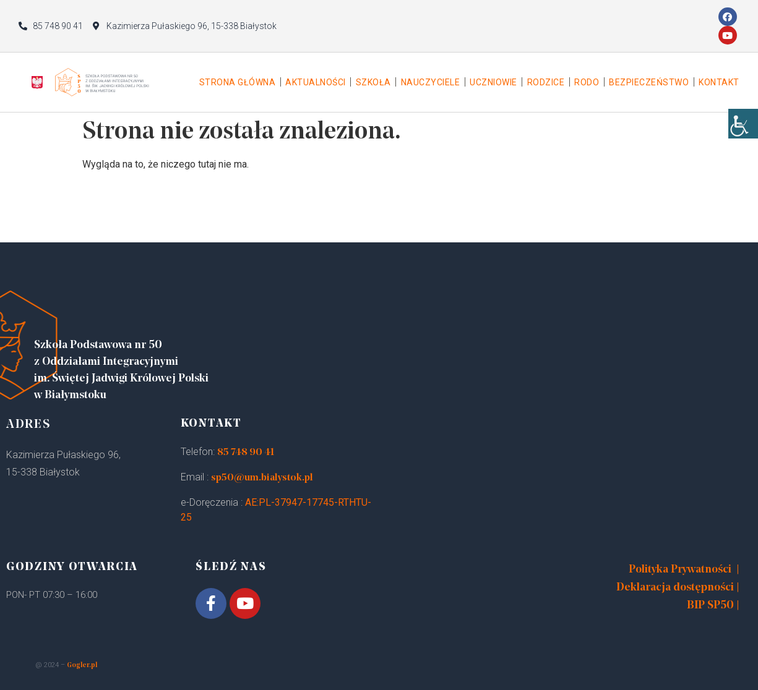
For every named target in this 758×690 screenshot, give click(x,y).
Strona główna (237, 82)
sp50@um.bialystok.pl (262, 478)
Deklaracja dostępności (675, 588)
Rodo (586, 82)
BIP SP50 (710, 605)
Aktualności (315, 82)
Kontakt (719, 82)
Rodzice (546, 82)
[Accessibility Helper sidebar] (743, 123)
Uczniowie (493, 82)
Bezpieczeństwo (649, 82)
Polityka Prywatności (680, 570)
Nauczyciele (430, 82)
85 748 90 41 (245, 453)
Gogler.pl (82, 665)
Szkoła (373, 82)
